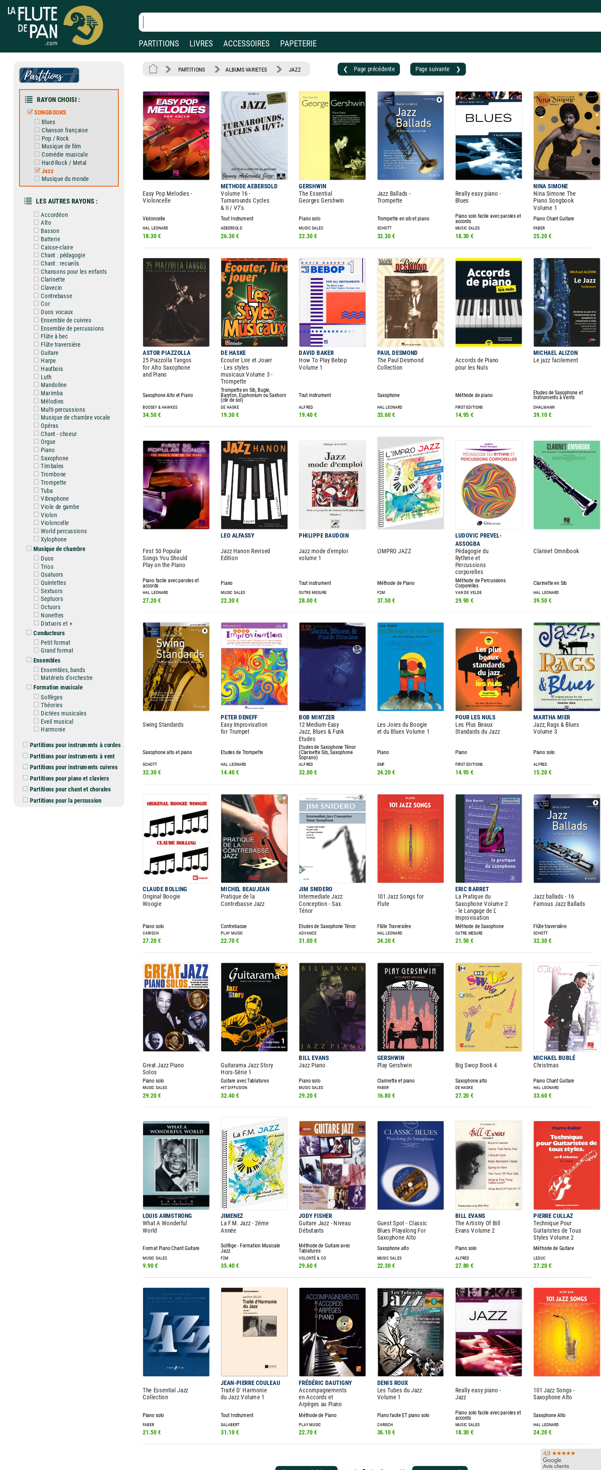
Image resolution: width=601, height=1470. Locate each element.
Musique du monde (67, 170)
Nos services (66, 1443)
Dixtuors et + (58, 584)
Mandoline (56, 362)
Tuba (49, 460)
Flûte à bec (57, 316)
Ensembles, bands (65, 627)
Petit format (58, 601)
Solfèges (54, 652)
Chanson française (66, 124)
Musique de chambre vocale (76, 392)
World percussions (65, 498)
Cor (48, 286)
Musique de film (63, 140)
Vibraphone (57, 468)
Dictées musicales (65, 667)
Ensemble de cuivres (67, 302)
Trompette (56, 453)
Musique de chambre (62, 514)
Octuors (53, 568)
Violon (52, 482)
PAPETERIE (298, 44)
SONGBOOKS (53, 108)
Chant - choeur (61, 407)
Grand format (59, 609)
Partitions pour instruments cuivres (77, 718)
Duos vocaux (59, 294)
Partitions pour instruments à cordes (78, 697)
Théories (54, 660)
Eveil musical (59, 675)
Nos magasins (68, 1431)
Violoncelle (57, 490)
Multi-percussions (65, 384)
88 (386, 1374)
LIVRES (201, 44)
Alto (49, 211)
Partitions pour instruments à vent (75, 707)
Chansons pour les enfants (75, 256)
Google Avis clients (92, 1455)
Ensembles (50, 618)
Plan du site (274, 1455)
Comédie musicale (66, 147)
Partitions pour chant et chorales (73, 738)
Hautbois (54, 347)
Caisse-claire (59, 233)
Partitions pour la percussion (69, 748)
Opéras (52, 400)
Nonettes (55, 576)
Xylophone (56, 505)
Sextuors (54, 553)
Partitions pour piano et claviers (73, 728)
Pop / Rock (58, 132)
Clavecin (54, 271)
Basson (53, 218)
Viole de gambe (62, 475)
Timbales (55, 437)
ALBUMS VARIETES (241, 69)
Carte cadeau (276, 1443)
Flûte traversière (62, 324)
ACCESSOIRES (246, 44)
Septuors (54, 561)
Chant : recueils (62, 249)
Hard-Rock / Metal (66, 155)
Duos (50, 523)
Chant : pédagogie (65, 241)
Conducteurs (52, 593)
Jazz (50, 162)
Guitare (52, 331)
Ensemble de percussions (73, 309)
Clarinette (55, 263)
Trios (50, 531)
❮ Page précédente (355, 68)
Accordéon (57, 203)
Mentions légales (184, 1431)
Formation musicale (60, 643)
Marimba (54, 369)
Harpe (51, 339)
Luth (49, 354)
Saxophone (57, 430)
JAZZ (286, 69)
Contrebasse (58, 279)
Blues (51, 117)
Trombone (56, 445)
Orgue (51, 415)
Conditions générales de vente (207, 1443)
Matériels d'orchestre (68, 634)
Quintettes (56, 546)
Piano (50, 422)
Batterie (53, 226)
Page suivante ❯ (419, 68)
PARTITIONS (159, 44)
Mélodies (55, 377)
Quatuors (54, 538)
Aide (265, 1430)
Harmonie (55, 682)
